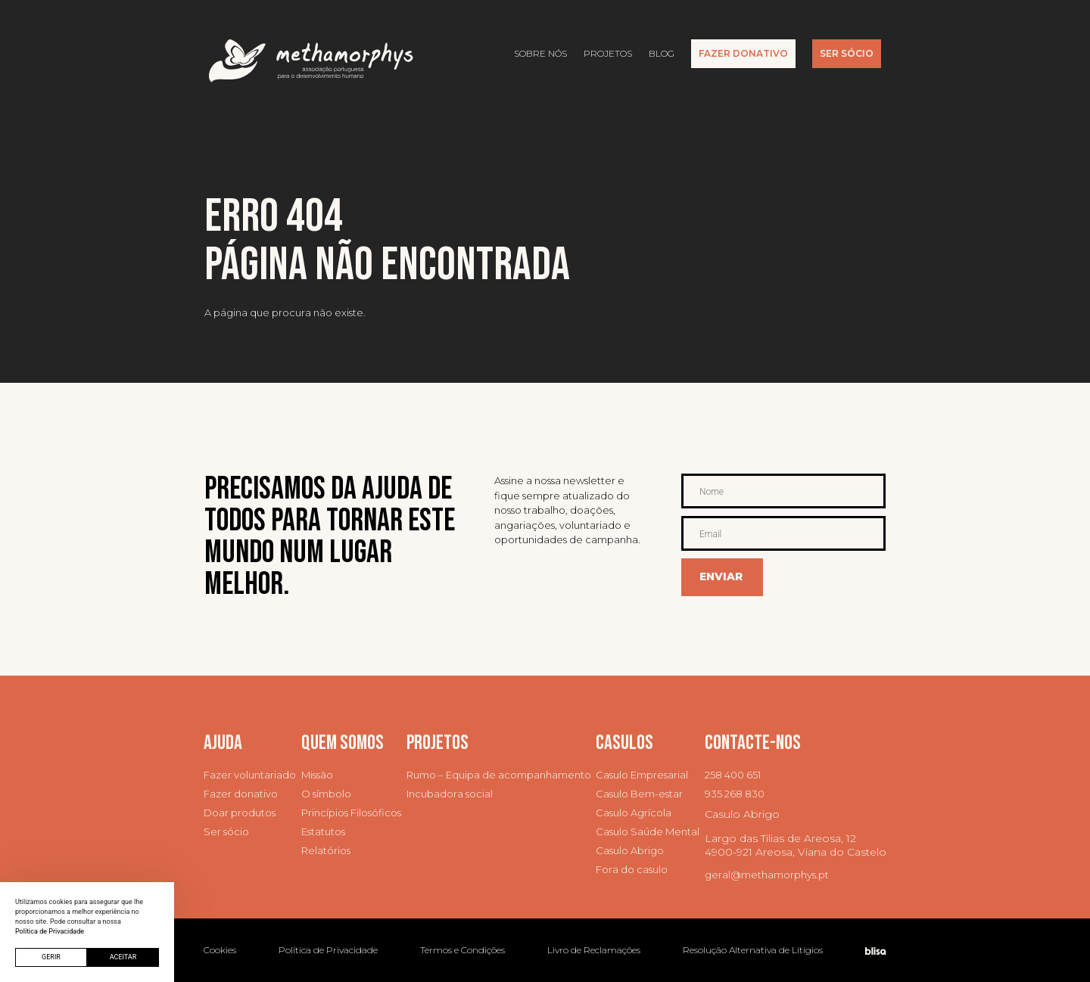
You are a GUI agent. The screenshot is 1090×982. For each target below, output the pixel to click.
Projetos (608, 53)
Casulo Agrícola (633, 813)
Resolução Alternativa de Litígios (753, 950)
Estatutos (323, 831)
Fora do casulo (632, 869)
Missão (317, 775)
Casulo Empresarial (642, 775)
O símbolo (326, 794)
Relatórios (325, 850)
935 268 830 (735, 794)
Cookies (220, 950)
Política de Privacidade (328, 950)
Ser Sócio (847, 53)
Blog (661, 53)
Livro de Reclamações (593, 950)
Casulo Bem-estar (639, 794)
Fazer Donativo (743, 53)
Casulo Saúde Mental (647, 831)
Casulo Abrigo (630, 850)
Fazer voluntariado (250, 775)
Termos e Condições (462, 950)
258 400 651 (733, 775)
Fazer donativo (241, 794)
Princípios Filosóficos (351, 813)
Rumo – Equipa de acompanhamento (498, 775)
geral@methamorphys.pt (767, 875)
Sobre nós (540, 53)
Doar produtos (240, 813)
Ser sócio (226, 831)
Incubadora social (449, 794)
